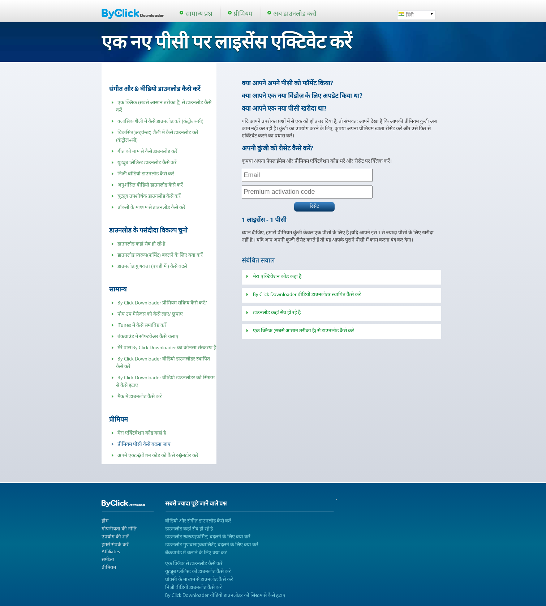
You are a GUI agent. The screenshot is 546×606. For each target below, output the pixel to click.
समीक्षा (108, 560)
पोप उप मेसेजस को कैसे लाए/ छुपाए (150, 314)
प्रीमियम (243, 14)
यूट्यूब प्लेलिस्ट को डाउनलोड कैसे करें (198, 572)
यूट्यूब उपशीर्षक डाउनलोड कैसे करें (149, 196)
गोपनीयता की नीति (119, 529)
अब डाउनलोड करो (295, 14)
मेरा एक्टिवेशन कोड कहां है (141, 433)
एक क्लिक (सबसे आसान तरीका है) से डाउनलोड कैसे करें (303, 331)
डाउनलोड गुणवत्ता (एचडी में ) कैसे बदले (152, 266)
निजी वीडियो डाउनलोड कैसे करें (145, 174)
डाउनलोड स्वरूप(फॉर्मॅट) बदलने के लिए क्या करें (160, 255)
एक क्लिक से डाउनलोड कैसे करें (194, 564)
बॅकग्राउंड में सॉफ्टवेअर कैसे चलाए (148, 337)
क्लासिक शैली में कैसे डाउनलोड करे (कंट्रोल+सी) (160, 121)
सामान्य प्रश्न (198, 14)
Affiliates (111, 552)
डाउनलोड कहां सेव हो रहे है (141, 244)
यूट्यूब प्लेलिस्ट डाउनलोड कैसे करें (147, 163)
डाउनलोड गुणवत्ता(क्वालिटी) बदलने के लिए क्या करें (211, 545)
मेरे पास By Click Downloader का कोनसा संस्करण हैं (166, 348)
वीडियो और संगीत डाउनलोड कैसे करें (198, 521)
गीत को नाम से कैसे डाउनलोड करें (147, 151)
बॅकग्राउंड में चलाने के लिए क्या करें (196, 553)
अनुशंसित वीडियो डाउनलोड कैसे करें (150, 185)
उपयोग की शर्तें (115, 537)
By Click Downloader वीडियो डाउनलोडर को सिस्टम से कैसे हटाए (225, 595)
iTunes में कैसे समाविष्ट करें (142, 325)
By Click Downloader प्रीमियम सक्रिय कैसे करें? (162, 303)
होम (105, 521)
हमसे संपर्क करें (115, 545)
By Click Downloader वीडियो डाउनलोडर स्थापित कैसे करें (307, 295)
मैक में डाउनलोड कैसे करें (139, 397)
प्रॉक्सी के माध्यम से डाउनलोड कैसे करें (151, 207)
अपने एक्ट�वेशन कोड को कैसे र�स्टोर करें (157, 455)
